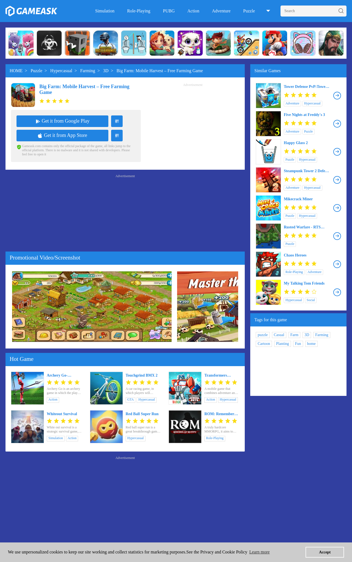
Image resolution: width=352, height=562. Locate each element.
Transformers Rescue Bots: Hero (219, 375)
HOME (16, 70)
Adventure (221, 11)
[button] (231, 307)
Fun (298, 344)
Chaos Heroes (295, 255)
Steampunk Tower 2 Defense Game (307, 171)
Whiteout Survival (62, 414)
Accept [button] (325, 552)
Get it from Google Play (62, 121)
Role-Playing (138, 11)
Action (193, 11)
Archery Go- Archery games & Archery (61, 375)
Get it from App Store (62, 135)
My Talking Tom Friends (304, 283)
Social (311, 300)
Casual (279, 335)
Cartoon (264, 344)
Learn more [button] (259, 552)
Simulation (104, 11)
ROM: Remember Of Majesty (219, 414)
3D (106, 70)
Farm (294, 335)
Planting (282, 344)
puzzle (263, 335)
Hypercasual (61, 70)
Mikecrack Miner (298, 199)
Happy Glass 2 (296, 143)
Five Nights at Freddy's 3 (304, 115)
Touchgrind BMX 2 (142, 375)
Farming (87, 70)
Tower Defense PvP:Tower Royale (305, 87)
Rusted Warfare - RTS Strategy (302, 227)
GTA (130, 399)
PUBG (169, 11)
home (311, 344)
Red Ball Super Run (142, 414)
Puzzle (249, 11)
